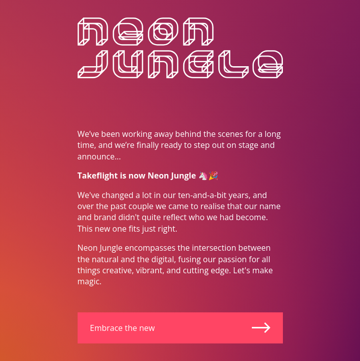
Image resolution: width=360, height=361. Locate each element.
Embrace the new (180, 327)
